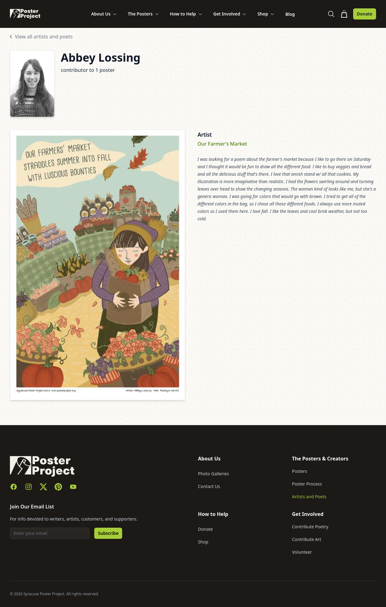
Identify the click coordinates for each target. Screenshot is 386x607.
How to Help (186, 14)
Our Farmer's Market (222, 143)
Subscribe (108, 533)
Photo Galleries (213, 474)
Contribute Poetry (310, 527)
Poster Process (307, 484)
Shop (266, 14)
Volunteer (302, 552)
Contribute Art (306, 539)
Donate (364, 14)
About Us (104, 14)
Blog (290, 14)
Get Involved (230, 14)
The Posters (144, 14)
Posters (299, 471)
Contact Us (209, 486)
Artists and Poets (309, 496)
